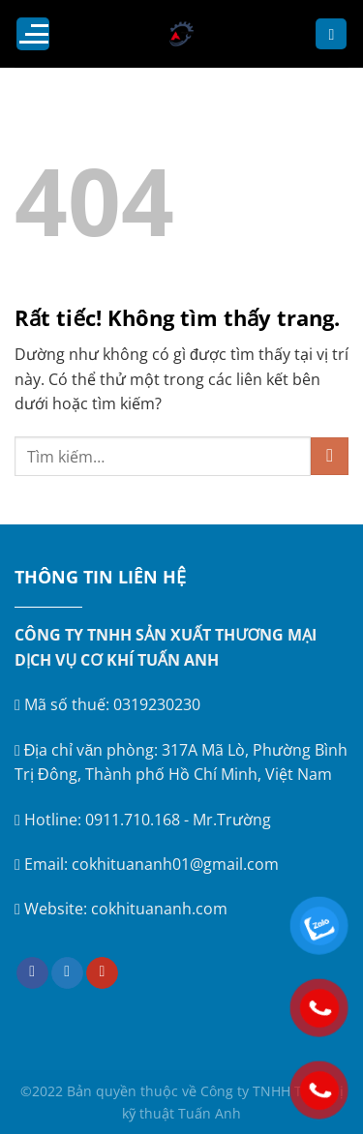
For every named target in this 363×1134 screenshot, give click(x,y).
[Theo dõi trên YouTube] (102, 973)
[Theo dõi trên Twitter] (67, 973)
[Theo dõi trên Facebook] (32, 973)
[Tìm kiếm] (331, 34)
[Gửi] (329, 456)
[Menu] (32, 33)
